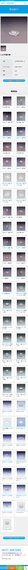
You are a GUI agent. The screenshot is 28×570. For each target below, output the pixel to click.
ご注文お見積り (20, 568)
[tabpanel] (14, 29)
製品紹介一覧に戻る (14, 538)
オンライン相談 (4, 568)
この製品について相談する (14, 80)
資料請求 (12, 568)
